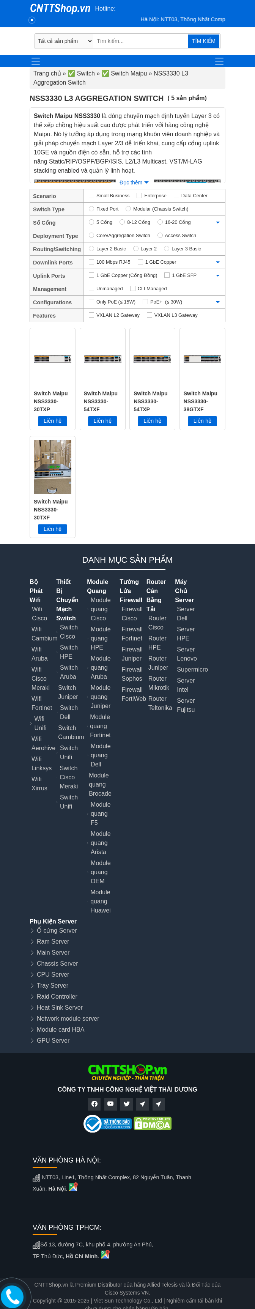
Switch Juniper (68, 692)
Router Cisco (157, 623)
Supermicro (192, 669)
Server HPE (186, 634)
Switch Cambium (71, 732)
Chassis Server (57, 963)
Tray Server (52, 985)
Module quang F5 (100, 813)
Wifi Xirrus (39, 783)
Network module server (68, 1018)
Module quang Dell (100, 755)
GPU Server (53, 1040)
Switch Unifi (69, 752)
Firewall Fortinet (132, 634)
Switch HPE (69, 652)
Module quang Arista (100, 843)
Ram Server (53, 941)
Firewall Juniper (132, 654)
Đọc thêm (131, 182)
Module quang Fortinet (100, 726)
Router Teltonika (160, 703)
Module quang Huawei (100, 901)
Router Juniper (158, 663)
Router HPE (157, 643)
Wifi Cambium (44, 634)
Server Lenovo (187, 654)
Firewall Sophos (132, 674)
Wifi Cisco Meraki (40, 678)
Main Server (53, 952)
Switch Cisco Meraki (69, 777)
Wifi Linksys (41, 763)
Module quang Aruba (100, 667)
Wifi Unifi (40, 723)
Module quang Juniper (100, 696)
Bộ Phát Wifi (36, 591)
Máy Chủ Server (184, 591)
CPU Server (53, 974)
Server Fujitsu (186, 705)
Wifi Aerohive (43, 743)
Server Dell (186, 613)
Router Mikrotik (158, 683)
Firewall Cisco (132, 613)
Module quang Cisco (100, 609)
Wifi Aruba (39, 654)
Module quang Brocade (100, 784)
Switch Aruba (69, 672)
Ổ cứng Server (57, 930)
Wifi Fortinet (41, 703)
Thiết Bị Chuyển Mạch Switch (67, 600)
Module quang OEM (100, 872)
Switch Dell (69, 712)
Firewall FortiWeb (134, 694)
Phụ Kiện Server (53, 921)
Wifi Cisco (39, 613)
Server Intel (186, 685)
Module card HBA (60, 1029)
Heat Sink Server (60, 1007)
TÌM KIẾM (204, 41)
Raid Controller (57, 996)
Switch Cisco (69, 632)
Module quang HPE (100, 638)
